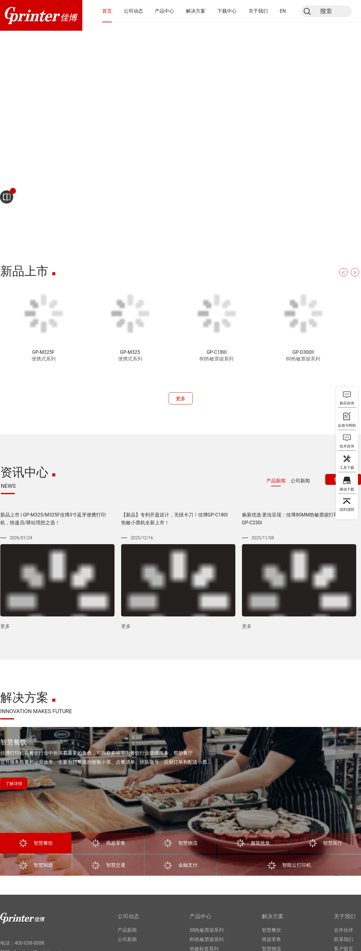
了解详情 (13, 783)
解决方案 (195, 11)
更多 (180, 398)
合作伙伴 (343, 930)
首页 (107, 11)
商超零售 (271, 939)
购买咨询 (347, 403)
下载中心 (227, 11)
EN (283, 11)
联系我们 (343, 939)
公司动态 (133, 11)
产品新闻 (127, 930)
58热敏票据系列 (207, 930)
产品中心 (164, 11)
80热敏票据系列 (207, 939)
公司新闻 (127, 939)
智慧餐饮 (271, 930)
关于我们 (258, 11)
